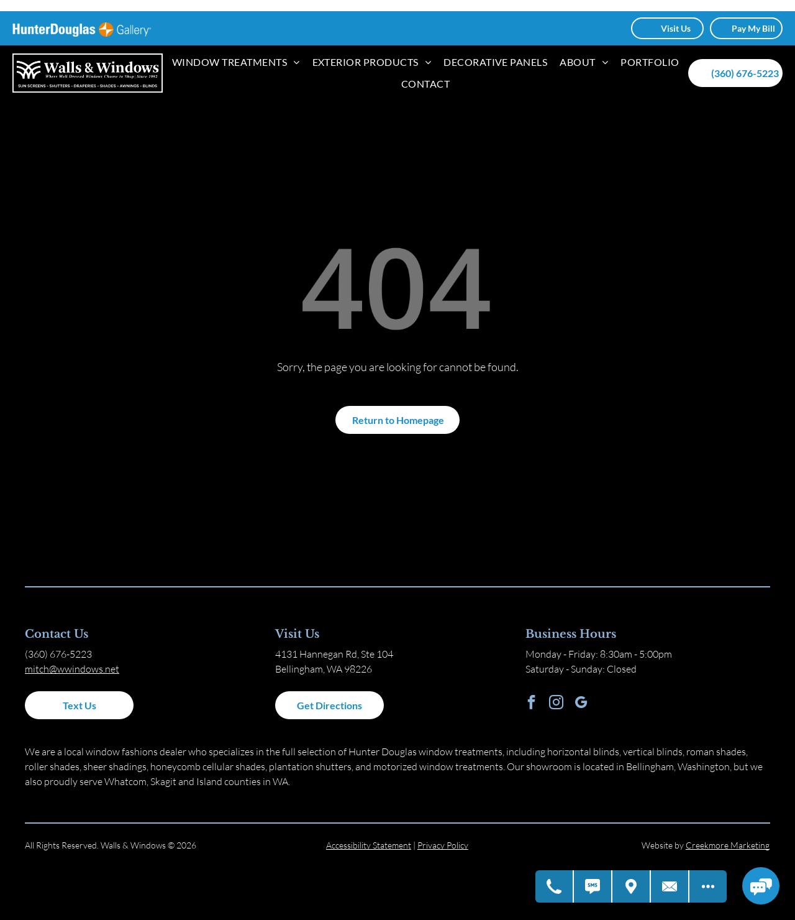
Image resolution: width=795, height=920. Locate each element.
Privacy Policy (442, 845)
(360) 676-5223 (58, 654)
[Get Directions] (631, 886)
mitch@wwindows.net (72, 669)
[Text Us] (593, 886)
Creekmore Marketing (728, 845)
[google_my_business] (581, 703)
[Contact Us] (670, 886)
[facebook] (531, 703)
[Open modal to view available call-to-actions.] (708, 886)
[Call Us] (554, 886)
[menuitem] (236, 62)
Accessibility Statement (368, 845)
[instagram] (556, 703)
